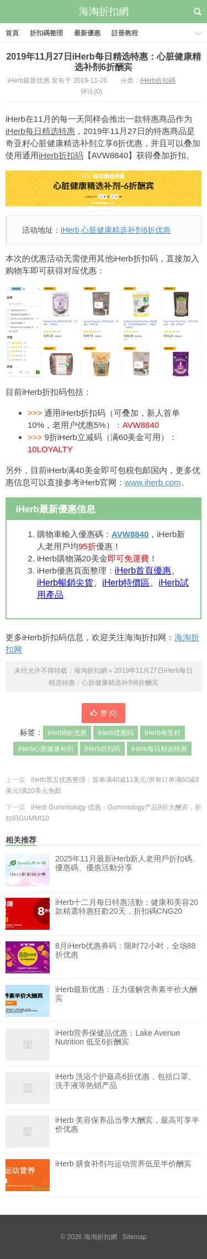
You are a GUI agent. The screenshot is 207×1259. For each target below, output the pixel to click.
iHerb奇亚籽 (163, 733)
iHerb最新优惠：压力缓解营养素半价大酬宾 (126, 1001)
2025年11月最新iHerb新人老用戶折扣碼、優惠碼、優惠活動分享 (127, 863)
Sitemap (135, 1237)
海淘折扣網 (104, 11)
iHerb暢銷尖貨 (65, 582)
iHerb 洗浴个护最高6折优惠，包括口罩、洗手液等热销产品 (125, 1088)
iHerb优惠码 (116, 733)
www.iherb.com (153, 482)
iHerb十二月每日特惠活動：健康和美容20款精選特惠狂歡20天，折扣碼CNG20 (126, 914)
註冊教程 (125, 33)
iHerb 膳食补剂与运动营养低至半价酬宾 (123, 1175)
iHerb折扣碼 (158, 80)
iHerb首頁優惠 (143, 570)
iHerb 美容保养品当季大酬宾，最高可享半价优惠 (127, 1132)
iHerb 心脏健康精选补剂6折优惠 (116, 230)
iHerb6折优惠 (67, 733)
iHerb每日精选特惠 (40, 131)
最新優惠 (87, 33)
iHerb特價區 (126, 582)
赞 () (103, 713)
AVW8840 (130, 534)
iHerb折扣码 (61, 155)
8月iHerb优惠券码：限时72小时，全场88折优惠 (125, 957)
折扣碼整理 (46, 33)
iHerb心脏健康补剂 (45, 749)
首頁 (12, 33)
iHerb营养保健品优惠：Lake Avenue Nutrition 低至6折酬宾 (117, 1044)
